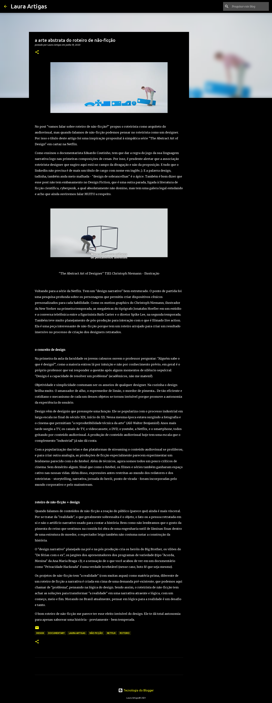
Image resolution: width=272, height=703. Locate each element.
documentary (56, 633)
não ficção (96, 633)
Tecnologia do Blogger (136, 690)
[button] (37, 52)
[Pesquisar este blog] (249, 6)
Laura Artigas (29, 6)
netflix (111, 633)
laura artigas (77, 633)
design (40, 633)
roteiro (124, 633)
